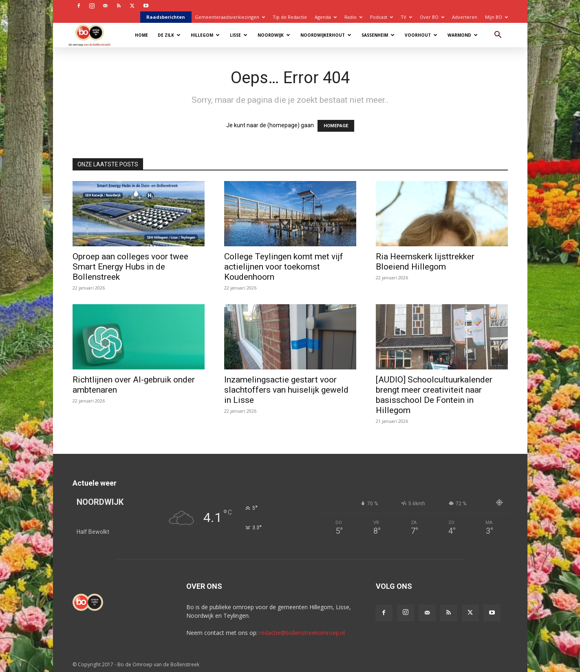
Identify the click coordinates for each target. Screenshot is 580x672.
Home (141, 35)
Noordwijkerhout (325, 35)
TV (406, 17)
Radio (353, 17)
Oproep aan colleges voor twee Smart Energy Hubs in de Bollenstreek (130, 267)
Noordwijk (274, 35)
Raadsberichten (165, 17)
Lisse (238, 35)
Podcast (381, 17)
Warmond (463, 35)
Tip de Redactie (290, 17)
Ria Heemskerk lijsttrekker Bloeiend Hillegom (425, 262)
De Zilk (169, 35)
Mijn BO (496, 17)
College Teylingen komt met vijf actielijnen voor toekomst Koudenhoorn (283, 267)
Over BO (432, 17)
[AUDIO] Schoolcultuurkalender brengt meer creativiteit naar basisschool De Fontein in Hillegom (434, 395)
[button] (498, 36)
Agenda (326, 17)
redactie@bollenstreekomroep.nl (302, 633)
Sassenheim (378, 35)
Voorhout (421, 35)
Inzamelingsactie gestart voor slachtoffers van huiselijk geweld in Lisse (286, 390)
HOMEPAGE (336, 125)
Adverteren (464, 17)
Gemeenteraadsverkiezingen (230, 17)
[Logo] (93, 35)
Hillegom (205, 35)
